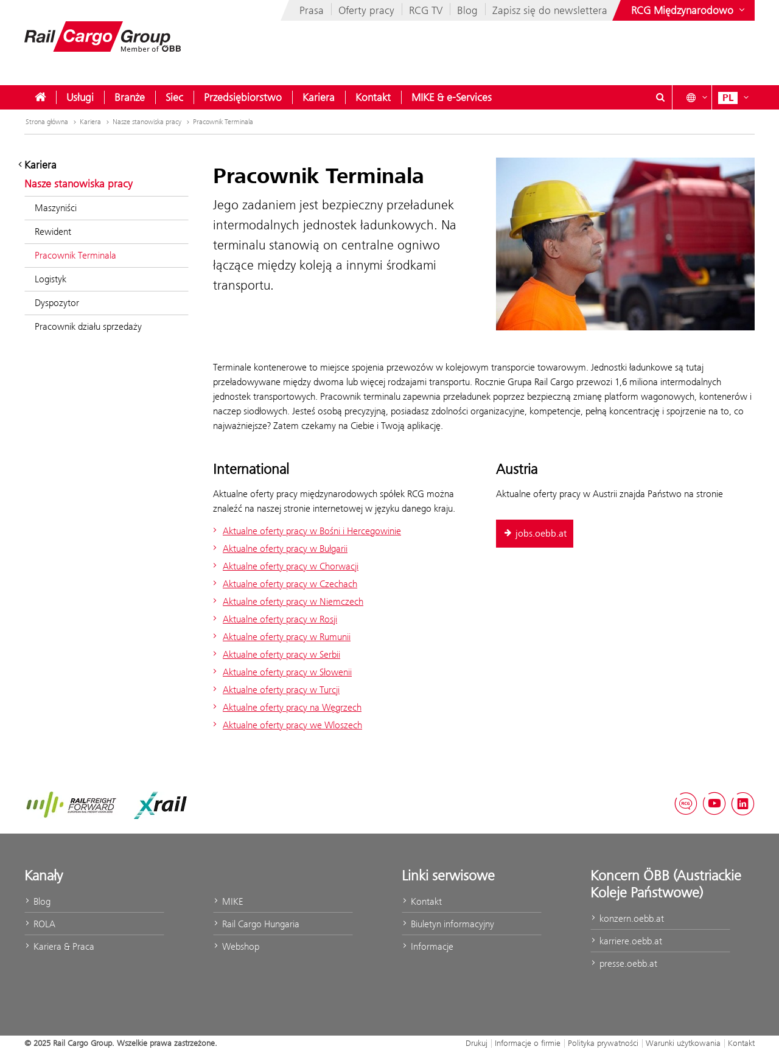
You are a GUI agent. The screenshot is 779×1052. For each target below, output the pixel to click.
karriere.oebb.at (626, 941)
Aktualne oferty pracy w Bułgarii (279, 548)
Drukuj (476, 1043)
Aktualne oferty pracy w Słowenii (281, 672)
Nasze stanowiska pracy (152, 121)
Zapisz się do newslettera (549, 10)
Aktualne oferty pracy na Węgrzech (286, 707)
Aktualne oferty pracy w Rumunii (280, 637)
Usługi (80, 97)
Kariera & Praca (59, 946)
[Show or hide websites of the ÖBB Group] (689, 10)
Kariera (318, 97)
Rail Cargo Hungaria (256, 924)
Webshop (236, 946)
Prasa (311, 10)
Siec (174, 97)
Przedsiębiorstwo (243, 97)
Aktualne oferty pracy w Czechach (283, 584)
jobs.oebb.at (535, 534)
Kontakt (373, 97)
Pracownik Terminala (223, 121)
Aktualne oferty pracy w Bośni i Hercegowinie (305, 531)
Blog (467, 10)
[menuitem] (40, 97)
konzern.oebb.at (627, 918)
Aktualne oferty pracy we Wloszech (286, 725)
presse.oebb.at (623, 963)
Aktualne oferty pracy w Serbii (275, 654)
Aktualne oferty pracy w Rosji (273, 619)
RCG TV (425, 10)
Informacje (427, 946)
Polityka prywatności (603, 1043)
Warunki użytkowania (683, 1043)
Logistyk (50, 279)
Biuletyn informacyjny (448, 924)
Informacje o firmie (528, 1043)
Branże (129, 97)
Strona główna (52, 121)
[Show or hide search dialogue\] (660, 97)
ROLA (39, 924)
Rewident (53, 231)
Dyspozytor (57, 302)
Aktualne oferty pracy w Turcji (275, 689)
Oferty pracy (366, 10)
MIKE (228, 901)
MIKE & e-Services (451, 97)
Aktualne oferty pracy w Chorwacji (284, 566)
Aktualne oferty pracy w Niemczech (286, 601)
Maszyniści (56, 208)
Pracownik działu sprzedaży (88, 326)
